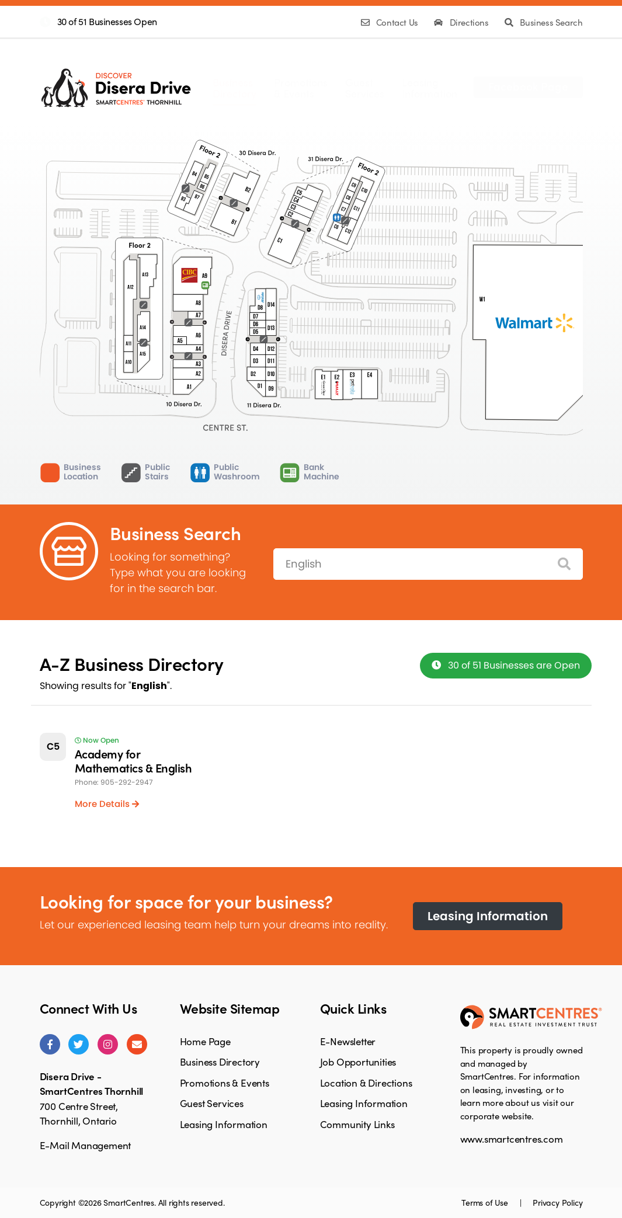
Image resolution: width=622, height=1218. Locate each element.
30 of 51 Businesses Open (107, 21)
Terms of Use (485, 1202)
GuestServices (364, 87)
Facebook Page (528, 86)
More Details (107, 804)
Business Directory (220, 1062)
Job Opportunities (358, 1062)
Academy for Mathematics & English (133, 760)
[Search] (564, 564)
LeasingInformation (429, 87)
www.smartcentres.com (511, 1139)
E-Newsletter (348, 1041)
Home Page (205, 1041)
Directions (462, 22)
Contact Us (391, 22)
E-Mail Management (85, 1145)
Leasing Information (488, 916)
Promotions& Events (301, 87)
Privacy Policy (557, 1202)
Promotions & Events (224, 1083)
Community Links (357, 1124)
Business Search (543, 22)
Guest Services (212, 1103)
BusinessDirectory (234, 87)
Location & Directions (366, 1083)
